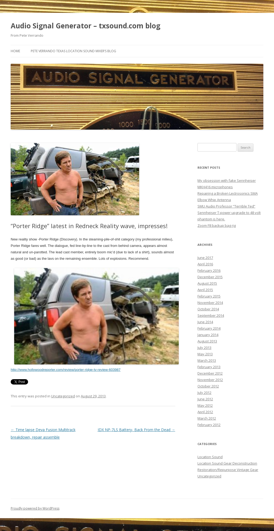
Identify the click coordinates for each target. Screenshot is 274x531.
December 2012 (210, 373)
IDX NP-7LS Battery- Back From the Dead (136, 429)
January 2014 (207, 334)
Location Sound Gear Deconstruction (227, 463)
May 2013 (205, 354)
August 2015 (207, 283)
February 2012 (208, 424)
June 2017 (205, 257)
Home (15, 51)
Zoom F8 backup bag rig (216, 225)
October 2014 (208, 309)
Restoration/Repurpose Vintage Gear (227, 469)
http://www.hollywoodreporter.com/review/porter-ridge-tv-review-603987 (65, 370)
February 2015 (208, 296)
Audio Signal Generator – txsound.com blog (85, 26)
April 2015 (205, 289)
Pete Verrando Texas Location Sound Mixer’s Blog (73, 51)
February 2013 (208, 366)
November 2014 (210, 302)
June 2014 (205, 321)
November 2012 (210, 379)
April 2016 (205, 264)
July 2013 (204, 347)
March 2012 (206, 418)
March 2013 (206, 360)
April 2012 (205, 411)
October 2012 (208, 386)
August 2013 (207, 341)
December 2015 (210, 276)
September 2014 (210, 315)
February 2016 (208, 270)
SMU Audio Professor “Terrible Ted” (226, 206)
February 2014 (208, 328)
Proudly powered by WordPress (35, 508)
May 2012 (205, 405)
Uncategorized (63, 396)
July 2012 (204, 392)
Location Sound (210, 456)
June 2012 (205, 399)
